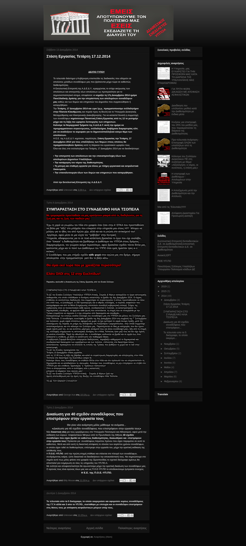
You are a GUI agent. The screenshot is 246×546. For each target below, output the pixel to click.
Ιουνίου (168, 362)
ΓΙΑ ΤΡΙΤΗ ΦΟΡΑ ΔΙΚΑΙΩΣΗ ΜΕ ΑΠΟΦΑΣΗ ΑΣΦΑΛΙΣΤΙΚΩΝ (185, 92)
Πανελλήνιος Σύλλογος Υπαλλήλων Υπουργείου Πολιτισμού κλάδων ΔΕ (176, 268)
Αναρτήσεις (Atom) (103, 537)
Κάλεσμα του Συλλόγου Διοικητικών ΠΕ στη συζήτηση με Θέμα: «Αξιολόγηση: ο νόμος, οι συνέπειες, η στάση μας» (185, 162)
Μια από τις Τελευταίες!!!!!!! (172, 207)
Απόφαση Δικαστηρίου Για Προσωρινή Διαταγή (185, 214)
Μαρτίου (169, 376)
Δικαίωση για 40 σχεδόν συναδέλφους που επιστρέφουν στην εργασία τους (84, 416)
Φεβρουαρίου (171, 381)
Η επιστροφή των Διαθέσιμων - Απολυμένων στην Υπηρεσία (181, 178)
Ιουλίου (168, 358)
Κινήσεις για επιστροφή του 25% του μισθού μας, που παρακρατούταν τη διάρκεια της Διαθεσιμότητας (185, 128)
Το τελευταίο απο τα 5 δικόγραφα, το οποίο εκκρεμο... (175, 335)
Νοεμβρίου (170, 344)
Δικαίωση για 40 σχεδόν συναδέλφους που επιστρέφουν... (176, 325)
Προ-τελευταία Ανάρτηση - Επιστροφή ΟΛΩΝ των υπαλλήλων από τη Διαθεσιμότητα (185, 144)
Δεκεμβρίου (170, 300)
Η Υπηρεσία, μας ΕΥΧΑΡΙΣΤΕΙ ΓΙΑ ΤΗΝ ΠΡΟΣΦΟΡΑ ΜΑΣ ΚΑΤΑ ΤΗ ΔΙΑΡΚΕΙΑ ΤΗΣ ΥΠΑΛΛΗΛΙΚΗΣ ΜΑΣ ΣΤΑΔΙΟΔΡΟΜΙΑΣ (177, 75)
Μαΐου (167, 367)
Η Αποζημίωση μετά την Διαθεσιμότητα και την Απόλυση (184, 193)
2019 (164, 286)
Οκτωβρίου (170, 348)
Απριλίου (169, 372)
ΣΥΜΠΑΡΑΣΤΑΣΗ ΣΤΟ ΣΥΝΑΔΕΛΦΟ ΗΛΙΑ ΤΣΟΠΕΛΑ (92, 209)
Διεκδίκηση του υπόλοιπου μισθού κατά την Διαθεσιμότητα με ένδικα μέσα (184, 109)
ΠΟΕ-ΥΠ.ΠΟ (164, 261)
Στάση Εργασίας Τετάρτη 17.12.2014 (78, 56)
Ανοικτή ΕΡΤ (164, 255)
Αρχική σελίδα (94, 528)
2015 (164, 291)
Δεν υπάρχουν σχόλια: (100, 190)
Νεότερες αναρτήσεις (58, 528)
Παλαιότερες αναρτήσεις (132, 528)
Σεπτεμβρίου (171, 353)
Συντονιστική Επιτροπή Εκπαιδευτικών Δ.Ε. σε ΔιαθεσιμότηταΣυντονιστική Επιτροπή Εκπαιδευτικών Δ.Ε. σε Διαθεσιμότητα (178, 245)
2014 (164, 295)
